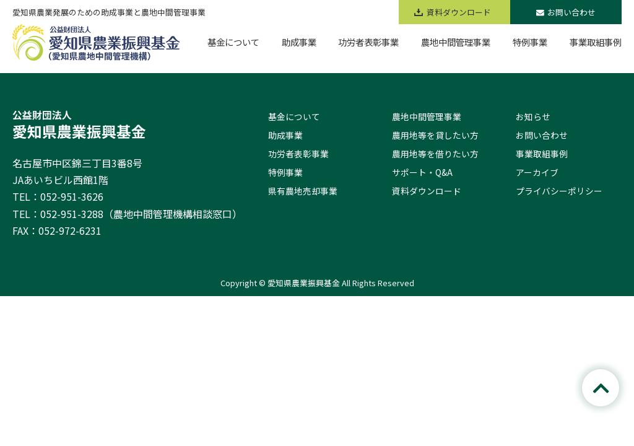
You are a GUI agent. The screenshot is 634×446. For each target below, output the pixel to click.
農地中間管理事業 (426, 116)
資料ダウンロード (426, 191)
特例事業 (285, 172)
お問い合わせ (566, 12)
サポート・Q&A (422, 172)
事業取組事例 (542, 153)
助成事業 (285, 135)
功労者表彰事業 (298, 153)
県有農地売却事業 (302, 191)
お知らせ (533, 116)
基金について (294, 116)
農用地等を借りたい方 (435, 153)
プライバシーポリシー (559, 191)
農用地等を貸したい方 (435, 135)
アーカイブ (537, 172)
